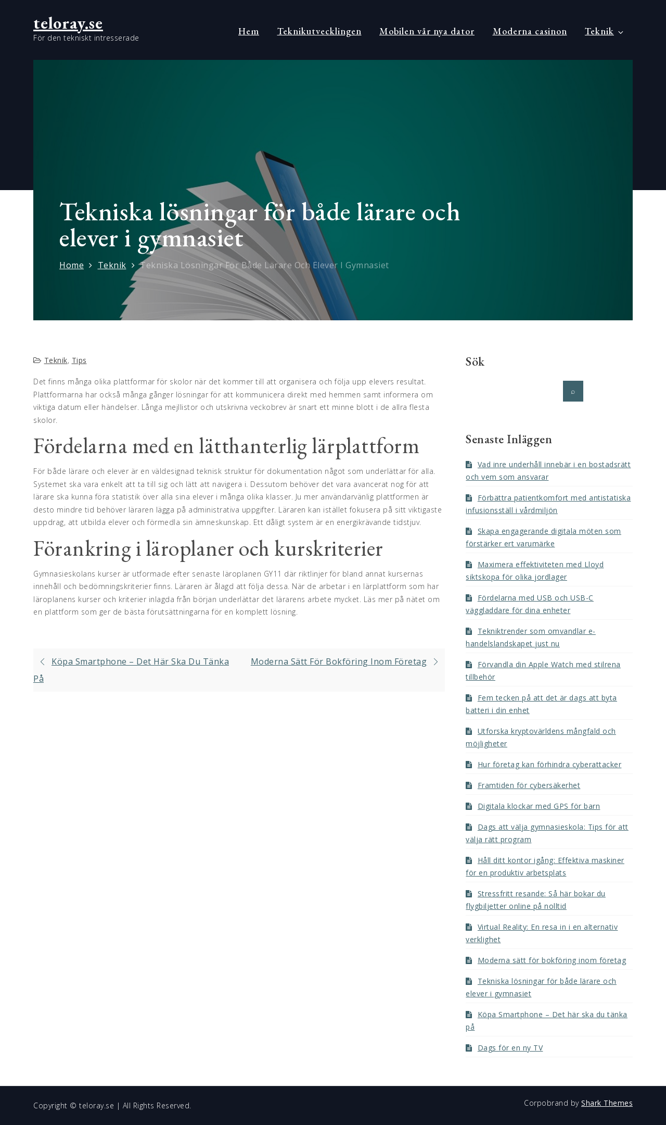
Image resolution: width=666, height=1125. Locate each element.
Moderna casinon (530, 31)
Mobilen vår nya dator (427, 31)
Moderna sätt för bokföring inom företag (552, 960)
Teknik (605, 31)
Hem (248, 31)
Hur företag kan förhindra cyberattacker (550, 764)
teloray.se (68, 23)
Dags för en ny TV (510, 1048)
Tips (79, 360)
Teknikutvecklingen (319, 31)
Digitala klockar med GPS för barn (539, 806)
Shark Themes (607, 1103)
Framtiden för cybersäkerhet (529, 785)
